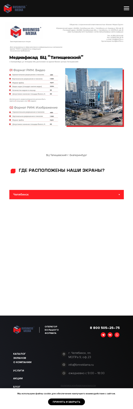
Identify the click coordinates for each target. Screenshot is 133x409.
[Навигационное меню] (126, 8)
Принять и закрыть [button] (66, 401)
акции (18, 378)
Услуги (18, 370)
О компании (22, 362)
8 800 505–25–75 (105, 328)
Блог (16, 386)
